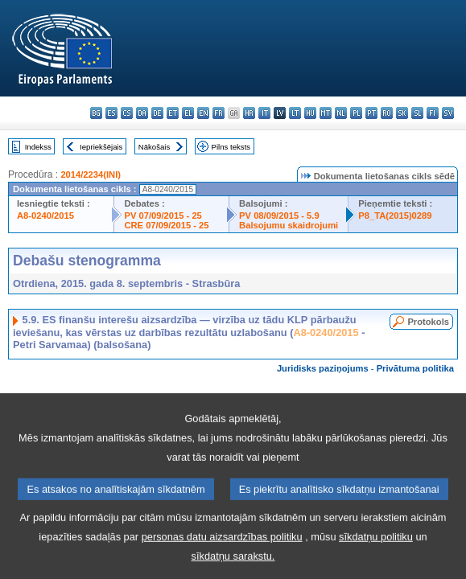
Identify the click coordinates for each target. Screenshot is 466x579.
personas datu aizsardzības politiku (222, 555)
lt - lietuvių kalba (295, 113)
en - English (203, 113)
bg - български (96, 113)
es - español (111, 113)
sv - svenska (448, 113)
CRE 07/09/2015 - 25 (166, 225)
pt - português (371, 113)
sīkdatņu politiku (376, 555)
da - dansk (142, 113)
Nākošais (154, 146)
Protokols (428, 321)
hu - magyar (310, 113)
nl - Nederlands (341, 113)
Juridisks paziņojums (323, 368)
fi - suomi (433, 113)
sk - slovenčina (402, 113)
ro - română (387, 113)
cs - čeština (127, 113)
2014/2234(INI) (90, 174)
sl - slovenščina (417, 113)
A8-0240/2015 (45, 215)
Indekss (38, 146)
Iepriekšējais (101, 146)
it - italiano (264, 113)
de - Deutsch (157, 113)
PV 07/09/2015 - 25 (162, 215)
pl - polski (356, 113)
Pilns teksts (231, 146)
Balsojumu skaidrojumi (288, 225)
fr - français (218, 113)
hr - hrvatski (249, 113)
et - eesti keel (173, 113)
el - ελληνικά (188, 113)
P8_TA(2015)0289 (394, 215)
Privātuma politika (415, 368)
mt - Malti (326, 113)
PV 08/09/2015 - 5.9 (279, 215)
